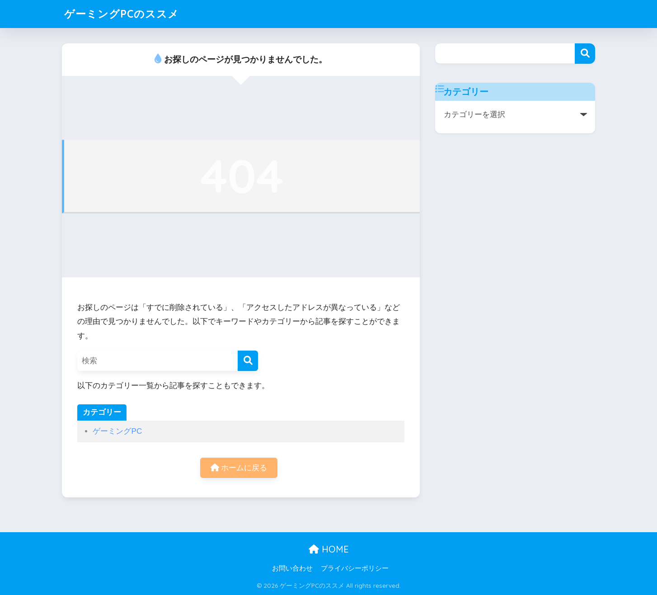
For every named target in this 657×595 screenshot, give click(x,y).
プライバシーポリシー (355, 568)
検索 (585, 53)
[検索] (248, 361)
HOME (329, 549)
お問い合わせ (292, 568)
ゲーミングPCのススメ (121, 13)
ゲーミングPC (117, 431)
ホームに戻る (239, 468)
